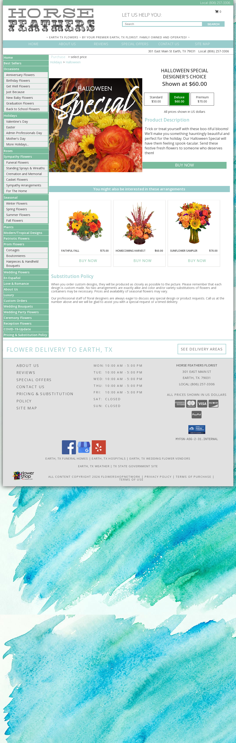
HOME (34, 44)
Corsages (13, 250)
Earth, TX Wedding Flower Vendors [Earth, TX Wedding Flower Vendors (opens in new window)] (160, 458)
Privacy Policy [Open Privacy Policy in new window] (158, 477)
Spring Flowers (16, 209)
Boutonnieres (15, 256)
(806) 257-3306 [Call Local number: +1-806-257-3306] (219, 3)
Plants (8, 227)
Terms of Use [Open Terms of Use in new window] (131, 479)
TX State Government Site (135, 466)
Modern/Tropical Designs (23, 233)
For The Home (16, 191)
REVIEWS (101, 44)
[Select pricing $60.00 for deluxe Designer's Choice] (179, 99)
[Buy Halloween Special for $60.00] (184, 165)
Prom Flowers (14, 244)
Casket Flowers (17, 179)
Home (8, 57)
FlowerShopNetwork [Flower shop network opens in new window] (121, 477)
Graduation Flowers (20, 103)
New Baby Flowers (19, 98)
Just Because (15, 92)
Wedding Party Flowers (21, 312)
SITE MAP (202, 44)
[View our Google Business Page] (84, 453)
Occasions (11, 69)
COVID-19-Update (17, 329)
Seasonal (11, 197)
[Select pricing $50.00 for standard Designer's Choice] (156, 99)
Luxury (9, 295)
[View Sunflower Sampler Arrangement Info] (193, 223)
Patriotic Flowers (16, 238)
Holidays (10, 115)
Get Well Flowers (18, 86)
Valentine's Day (17, 121)
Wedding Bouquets (18, 306)
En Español (12, 278)
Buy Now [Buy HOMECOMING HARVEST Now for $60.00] (142, 260)
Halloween (73, 62)
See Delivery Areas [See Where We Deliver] (202, 349)
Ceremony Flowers (18, 318)
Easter (10, 127)
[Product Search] (162, 24)
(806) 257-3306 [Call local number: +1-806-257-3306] (203, 384)
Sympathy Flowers (18, 156)
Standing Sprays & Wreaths (25, 168)
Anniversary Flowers (20, 75)
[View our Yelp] (99, 453)
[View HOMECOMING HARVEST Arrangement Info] (139, 223)
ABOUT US (67, 44)
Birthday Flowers (18, 80)
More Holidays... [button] (17, 144)
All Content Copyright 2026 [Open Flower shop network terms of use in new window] (74, 477)
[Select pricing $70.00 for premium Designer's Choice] (202, 99)
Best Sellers (12, 63)
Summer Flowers (18, 215)
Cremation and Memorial (24, 174)
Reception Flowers (17, 323)
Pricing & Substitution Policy (25, 335)
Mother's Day (15, 138)
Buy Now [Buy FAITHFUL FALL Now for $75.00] (88, 260)
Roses (8, 151)
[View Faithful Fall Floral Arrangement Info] (85, 223)
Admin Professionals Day (24, 133)
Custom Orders (15, 301)
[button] (196, 429)
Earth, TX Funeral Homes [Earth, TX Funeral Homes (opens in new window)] (66, 458)
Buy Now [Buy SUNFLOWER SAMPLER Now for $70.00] (197, 260)
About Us (11, 289)
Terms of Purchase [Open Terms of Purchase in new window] (193, 477)
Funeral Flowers (17, 162)
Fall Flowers (14, 220)
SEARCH (213, 24)
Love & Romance (16, 283)
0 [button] (218, 11)
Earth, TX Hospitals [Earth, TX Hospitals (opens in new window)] (109, 458)
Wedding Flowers (16, 272)
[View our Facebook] (69, 453)
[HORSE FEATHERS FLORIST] (51, 19)
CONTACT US (168, 44)
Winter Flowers (16, 203)
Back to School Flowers (23, 109)
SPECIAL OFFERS (135, 44)
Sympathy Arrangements (23, 185)
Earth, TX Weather (94, 466)
